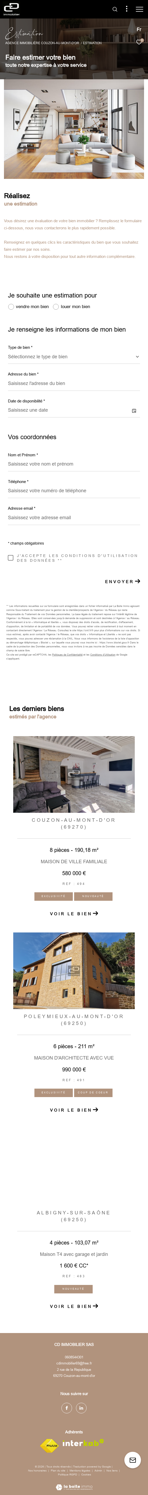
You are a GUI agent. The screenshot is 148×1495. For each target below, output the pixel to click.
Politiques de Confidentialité (67, 654)
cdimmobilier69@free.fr (74, 1363)
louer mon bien (75, 306)
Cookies (86, 1474)
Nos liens (112, 1470)
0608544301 (74, 1357)
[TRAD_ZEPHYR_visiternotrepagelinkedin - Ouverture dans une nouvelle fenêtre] (81, 1408)
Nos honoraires (37, 1470)
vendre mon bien (32, 306)
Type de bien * (20, 347)
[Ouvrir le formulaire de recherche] (115, 9)
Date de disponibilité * (26, 401)
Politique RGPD (67, 1474)
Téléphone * (18, 481)
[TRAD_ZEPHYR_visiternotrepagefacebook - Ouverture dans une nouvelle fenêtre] (66, 1408)
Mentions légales (80, 1470)
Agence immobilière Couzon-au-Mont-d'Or (42, 43)
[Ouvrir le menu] (139, 9)
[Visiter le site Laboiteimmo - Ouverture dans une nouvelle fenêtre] (74, 1484)
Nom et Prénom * (23, 455)
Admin (99, 1470)
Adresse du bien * (23, 374)
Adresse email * (21, 508)
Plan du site (58, 1470)
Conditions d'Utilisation (102, 654)
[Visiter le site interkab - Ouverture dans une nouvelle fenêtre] (83, 1442)
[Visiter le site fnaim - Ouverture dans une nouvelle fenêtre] (49, 1446)
